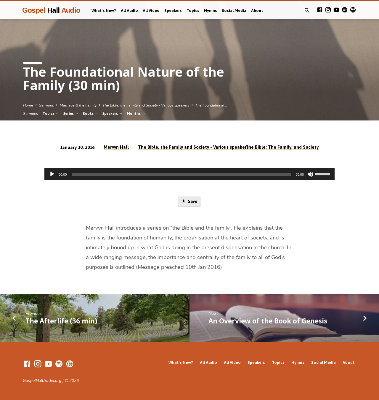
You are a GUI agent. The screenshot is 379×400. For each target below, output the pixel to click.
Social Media (234, 10)
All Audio (129, 10)
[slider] (181, 174)
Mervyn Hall (116, 147)
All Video (151, 10)
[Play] (52, 174)
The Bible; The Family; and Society (282, 147)
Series (71, 113)
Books (91, 113)
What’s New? (103, 10)
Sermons (46, 105)
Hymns (210, 10)
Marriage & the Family (78, 105)
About (257, 10)
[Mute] (310, 174)
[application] (189, 174)
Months (136, 113)
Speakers (173, 10)
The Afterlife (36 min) (61, 321)
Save (189, 202)
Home (28, 105)
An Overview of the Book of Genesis (267, 321)
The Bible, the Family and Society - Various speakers (145, 105)
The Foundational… (211, 105)
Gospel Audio (51, 10)
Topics (193, 10)
